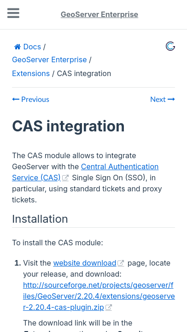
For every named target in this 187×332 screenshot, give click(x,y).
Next (162, 99)
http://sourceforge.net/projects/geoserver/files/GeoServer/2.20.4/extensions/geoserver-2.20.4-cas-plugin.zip (99, 296)
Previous (30, 99)
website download (84, 262)
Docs (31, 46)
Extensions (31, 73)
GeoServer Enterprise (99, 14)
